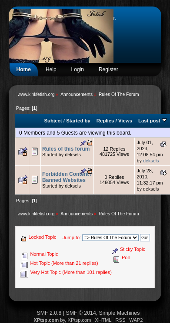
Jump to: (72, 237)
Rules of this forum (66, 149)
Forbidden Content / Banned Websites (67, 177)
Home (24, 69)
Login (77, 69)
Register (108, 69)
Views (125, 120)
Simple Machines (119, 313)
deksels (151, 160)
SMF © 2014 (81, 313)
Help (51, 69)
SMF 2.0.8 (49, 313)
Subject (53, 120)
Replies (105, 120)
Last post (152, 120)
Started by (78, 120)
